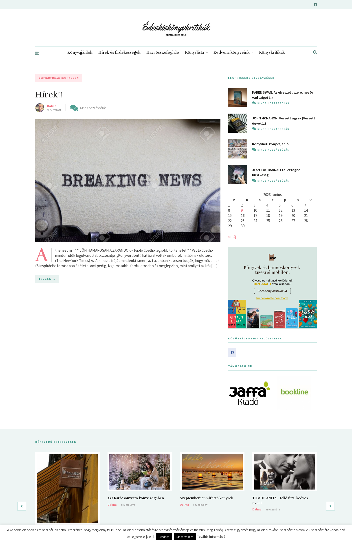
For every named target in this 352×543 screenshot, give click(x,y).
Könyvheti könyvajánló (270, 144)
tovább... (47, 279)
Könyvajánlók (79, 52)
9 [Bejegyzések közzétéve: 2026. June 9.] (242, 210)
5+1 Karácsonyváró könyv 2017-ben (136, 498)
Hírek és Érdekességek (119, 52)
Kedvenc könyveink (233, 52)
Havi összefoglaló (162, 52)
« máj (232, 236)
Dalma (51, 106)
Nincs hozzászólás (93, 108)
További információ (211, 536)
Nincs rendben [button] (185, 537)
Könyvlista (196, 52)
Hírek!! (48, 94)
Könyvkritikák (272, 52)
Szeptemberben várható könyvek (206, 498)
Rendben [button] (163, 537)
